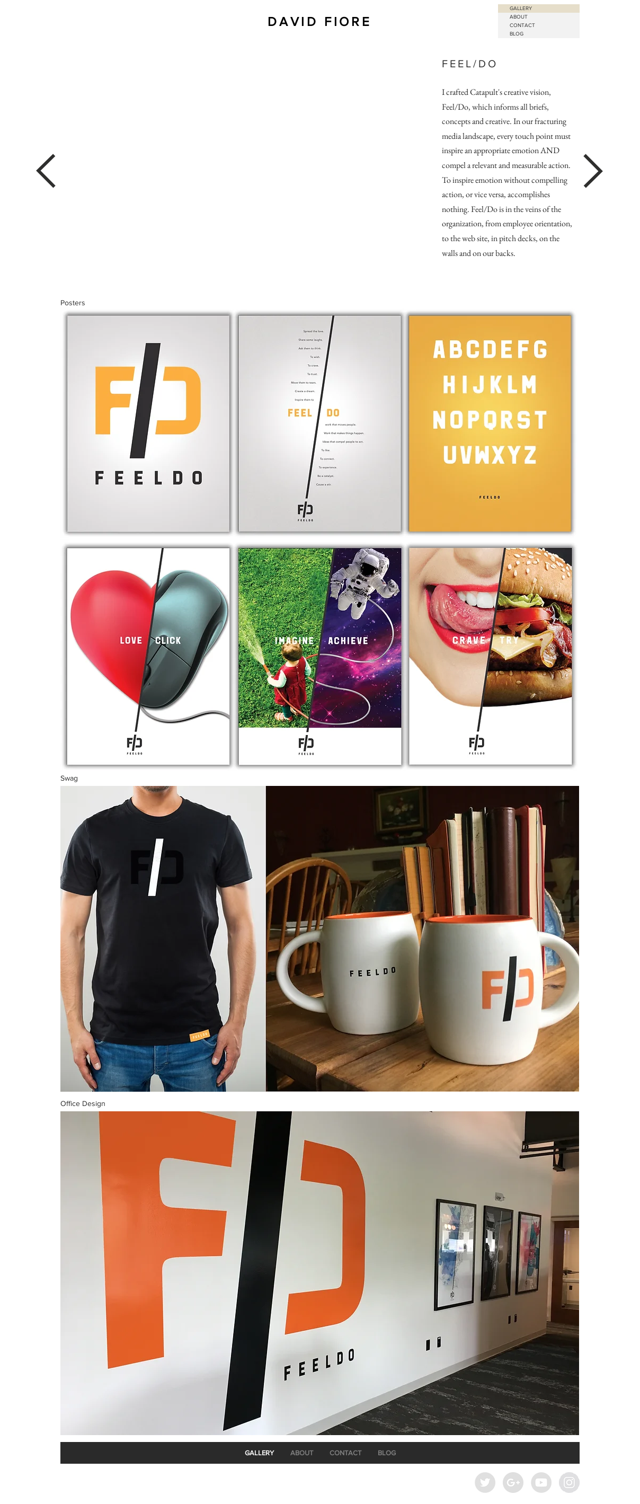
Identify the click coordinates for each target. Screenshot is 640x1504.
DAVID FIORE (320, 21)
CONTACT (522, 25)
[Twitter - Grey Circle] (485, 1482)
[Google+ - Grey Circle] (513, 1482)
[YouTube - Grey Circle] (541, 1482)
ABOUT (519, 17)
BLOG (516, 34)
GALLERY (521, 8)
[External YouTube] (245, 171)
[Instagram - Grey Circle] (569, 1482)
